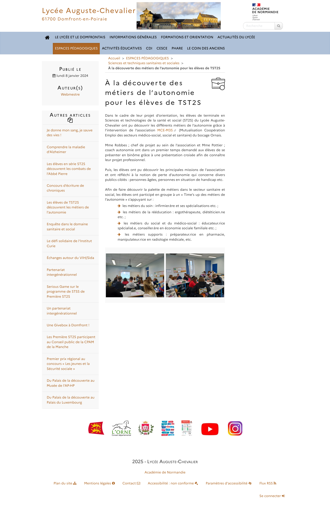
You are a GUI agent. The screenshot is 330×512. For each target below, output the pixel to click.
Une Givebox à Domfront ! (68, 325)
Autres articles (70, 117)
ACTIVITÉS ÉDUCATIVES (122, 49)
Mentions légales (99, 483)
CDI (149, 49)
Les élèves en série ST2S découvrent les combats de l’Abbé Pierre (69, 169)
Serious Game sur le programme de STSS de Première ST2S (66, 292)
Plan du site (65, 483)
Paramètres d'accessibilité (229, 483)
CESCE (162, 49)
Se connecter (272, 496)
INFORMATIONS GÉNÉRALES (133, 37)
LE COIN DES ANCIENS (206, 49)
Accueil (114, 58)
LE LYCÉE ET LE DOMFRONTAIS (80, 37)
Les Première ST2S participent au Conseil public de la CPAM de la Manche (71, 342)
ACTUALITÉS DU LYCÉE (236, 37)
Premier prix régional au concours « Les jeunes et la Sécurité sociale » (68, 364)
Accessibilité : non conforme (173, 483)
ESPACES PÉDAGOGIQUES (76, 49)
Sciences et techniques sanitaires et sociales (143, 63)
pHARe (177, 49)
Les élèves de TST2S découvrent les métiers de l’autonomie (68, 208)
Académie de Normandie (165, 473)
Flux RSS (267, 483)
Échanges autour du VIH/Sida (70, 258)
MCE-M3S (165, 130)
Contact (131, 483)
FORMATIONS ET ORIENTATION (187, 37)
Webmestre (70, 95)
